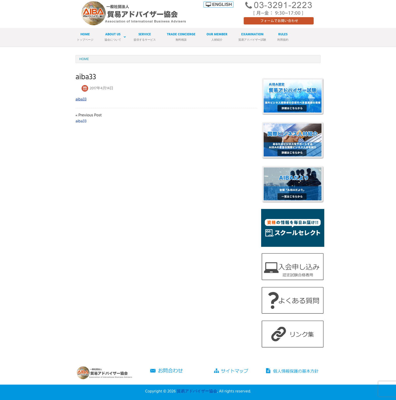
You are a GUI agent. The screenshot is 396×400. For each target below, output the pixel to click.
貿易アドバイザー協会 (197, 391)
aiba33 (81, 99)
